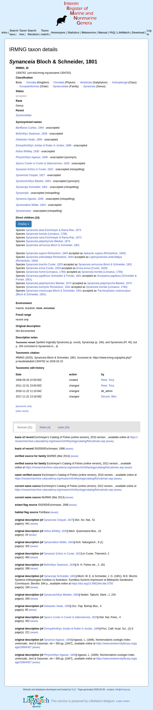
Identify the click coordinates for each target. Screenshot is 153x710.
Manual (102, 32)
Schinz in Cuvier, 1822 (34, 169)
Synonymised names (29, 122)
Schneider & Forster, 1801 (54, 275)
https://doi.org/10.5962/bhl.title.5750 (92, 583)
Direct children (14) (27, 217)
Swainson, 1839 (31, 133)
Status (20, 91)
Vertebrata (86, 82)
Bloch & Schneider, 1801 (53, 245)
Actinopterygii (120, 82)
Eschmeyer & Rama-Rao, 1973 (53, 230)
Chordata (58, 82)
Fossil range (23, 314)
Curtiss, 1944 (30, 127)
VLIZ (73, 689)
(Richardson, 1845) (104, 253)
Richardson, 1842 (48, 287)
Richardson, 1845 (47, 253)
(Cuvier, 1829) (91, 268)
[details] (110, 441)
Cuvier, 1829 (44, 264)
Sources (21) (24, 427)
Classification (24, 77)
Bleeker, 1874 (48, 241)
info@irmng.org (122, 689)
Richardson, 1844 (50, 257)
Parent (20, 110)
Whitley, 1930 (27, 151)
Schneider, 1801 (32, 187)
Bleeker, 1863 (33, 181)
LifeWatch (123, 32)
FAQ (112, 32)
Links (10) (63, 427)
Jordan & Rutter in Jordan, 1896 (43, 145)
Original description (28, 326)
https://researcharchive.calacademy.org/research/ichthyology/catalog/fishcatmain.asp (75, 467)
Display (23, 224)
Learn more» (123, 701)
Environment (24, 303)
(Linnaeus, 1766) (46, 233)
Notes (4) (45, 427)
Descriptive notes (26, 337)
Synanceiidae (60, 86)
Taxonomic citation (27, 352)
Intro (4, 32)
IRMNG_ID (22, 68)
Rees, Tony (107, 379)
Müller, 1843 (31, 204)
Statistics (73, 32)
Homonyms (58, 32)
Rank (19, 100)
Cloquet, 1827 (30, 175)
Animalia (31, 82)
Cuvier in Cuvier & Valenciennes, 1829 (42, 163)
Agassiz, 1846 (32, 157)
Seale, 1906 (29, 139)
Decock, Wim (109, 396)
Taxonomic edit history (30, 367)
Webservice (89, 32)
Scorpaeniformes (29, 86)
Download (138, 32)
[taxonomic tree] (23, 406)
